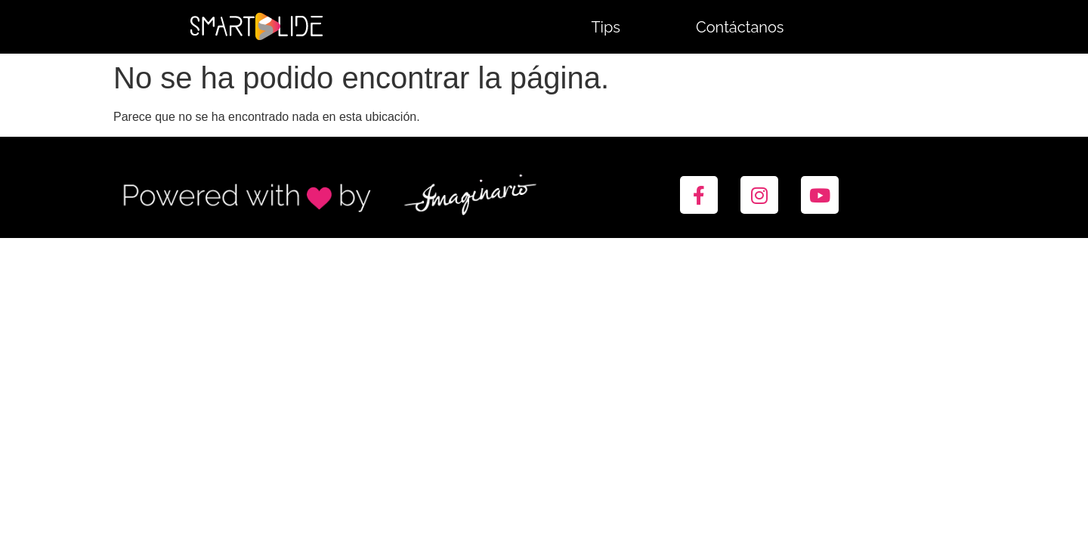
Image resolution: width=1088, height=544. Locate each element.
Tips (605, 27)
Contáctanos (740, 27)
